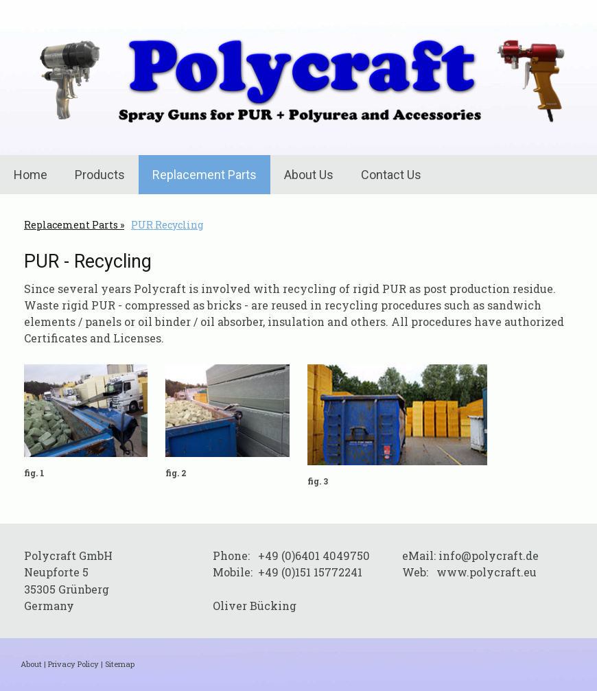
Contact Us (391, 174)
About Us (308, 174)
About (31, 664)
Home (30, 174)
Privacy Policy (73, 664)
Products (100, 174)
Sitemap (119, 664)
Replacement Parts (204, 174)
